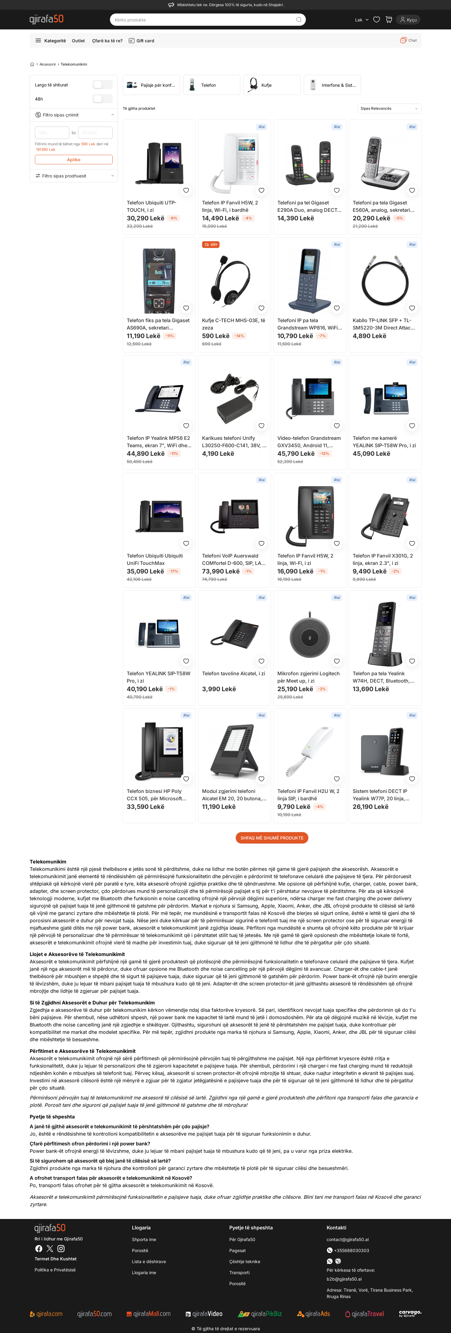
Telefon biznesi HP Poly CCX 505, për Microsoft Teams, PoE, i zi (154, 795)
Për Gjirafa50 (242, 1239)
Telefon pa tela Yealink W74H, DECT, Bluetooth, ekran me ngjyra (381, 677)
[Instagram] (61, 1249)
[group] (151, 85)
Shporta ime (144, 1239)
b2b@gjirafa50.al (344, 1279)
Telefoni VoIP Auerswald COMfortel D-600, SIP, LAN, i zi (234, 560)
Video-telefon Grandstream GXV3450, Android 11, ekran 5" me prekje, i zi (309, 442)
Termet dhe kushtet (56, 1258)
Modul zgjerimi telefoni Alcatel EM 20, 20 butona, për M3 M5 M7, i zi (232, 795)
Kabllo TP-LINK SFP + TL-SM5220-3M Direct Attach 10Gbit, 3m (383, 324)
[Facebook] (39, 1249)
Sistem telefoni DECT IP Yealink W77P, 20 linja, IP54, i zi (380, 795)
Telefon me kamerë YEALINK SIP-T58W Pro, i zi (384, 441)
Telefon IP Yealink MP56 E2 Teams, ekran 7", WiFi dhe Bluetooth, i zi (158, 442)
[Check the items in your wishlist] (376, 19)
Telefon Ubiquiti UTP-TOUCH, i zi (151, 206)
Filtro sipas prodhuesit (74, 176)
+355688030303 (348, 1250)
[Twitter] (50, 1249)
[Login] (408, 20)
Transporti (239, 1272)
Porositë (140, 1250)
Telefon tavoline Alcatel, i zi (233, 673)
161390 (95, 133)
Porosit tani (57, 1105)
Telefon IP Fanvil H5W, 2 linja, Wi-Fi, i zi (305, 559)
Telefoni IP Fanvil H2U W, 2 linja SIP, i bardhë (308, 795)
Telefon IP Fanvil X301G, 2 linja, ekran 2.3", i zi (383, 559)
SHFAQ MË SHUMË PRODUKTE (272, 837)
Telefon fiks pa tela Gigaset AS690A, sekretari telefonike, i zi (158, 324)
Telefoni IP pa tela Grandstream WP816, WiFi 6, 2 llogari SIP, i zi (307, 324)
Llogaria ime (144, 1272)
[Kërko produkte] (203, 19)
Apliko (73, 159)
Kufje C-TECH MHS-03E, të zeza (233, 324)
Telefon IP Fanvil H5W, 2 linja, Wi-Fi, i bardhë (230, 206)
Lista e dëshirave (149, 1261)
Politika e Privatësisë (55, 1269)
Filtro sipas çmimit (74, 115)
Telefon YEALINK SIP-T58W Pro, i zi (158, 677)
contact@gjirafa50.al (348, 1239)
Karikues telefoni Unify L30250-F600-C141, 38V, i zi (232, 442)
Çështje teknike (244, 1261)
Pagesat (237, 1250)
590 (52, 133)
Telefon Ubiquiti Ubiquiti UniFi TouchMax (155, 559)
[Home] (32, 64)
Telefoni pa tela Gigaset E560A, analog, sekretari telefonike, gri (381, 207)
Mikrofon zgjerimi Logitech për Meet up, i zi (308, 677)
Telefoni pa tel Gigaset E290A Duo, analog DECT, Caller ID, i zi (308, 207)
